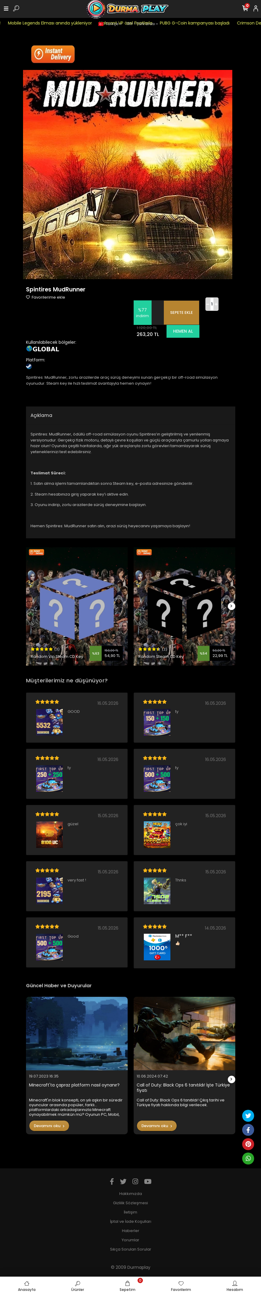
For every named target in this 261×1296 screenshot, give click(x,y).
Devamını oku (49, 1126)
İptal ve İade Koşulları (130, 1221)
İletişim (130, 1212)
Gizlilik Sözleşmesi (130, 1203)
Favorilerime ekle (45, 297)
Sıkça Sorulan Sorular (130, 1249)
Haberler (130, 1231)
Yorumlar (130, 1240)
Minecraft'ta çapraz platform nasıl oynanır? (74, 1085)
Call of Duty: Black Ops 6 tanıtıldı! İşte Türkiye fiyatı (183, 1087)
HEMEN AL (183, 331)
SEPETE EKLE (181, 312)
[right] (231, 606)
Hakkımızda (130, 1193)
